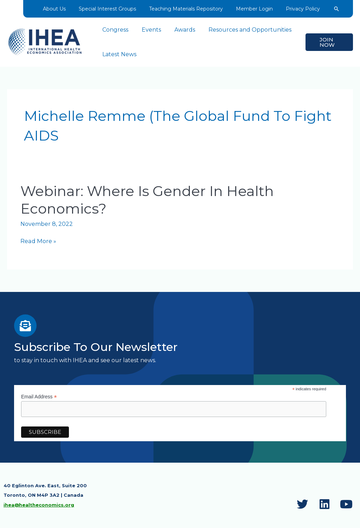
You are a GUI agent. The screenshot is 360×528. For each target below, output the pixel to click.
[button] (332, 9)
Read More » (38, 241)
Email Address (39, 396)
